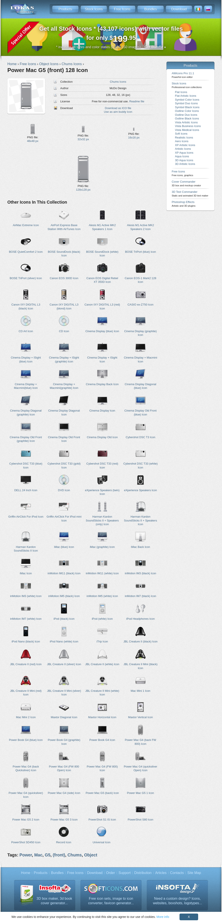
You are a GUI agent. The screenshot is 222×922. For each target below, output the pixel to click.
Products (65, 9)
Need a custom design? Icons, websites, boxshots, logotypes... (177, 901)
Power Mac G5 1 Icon (140, 793)
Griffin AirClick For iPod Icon (25, 516)
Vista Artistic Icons (186, 122)
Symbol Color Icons (187, 99)
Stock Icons (94, 9)
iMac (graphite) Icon (102, 547)
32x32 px (83, 139)
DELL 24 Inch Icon (25, 490)
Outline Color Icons (187, 111)
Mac (38, 855)
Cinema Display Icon (102, 410)
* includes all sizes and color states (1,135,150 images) (111, 47)
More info (163, 917)
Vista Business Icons (188, 126)
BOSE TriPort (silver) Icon (26, 278)
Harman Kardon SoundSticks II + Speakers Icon (140, 520)
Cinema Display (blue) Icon (102, 331)
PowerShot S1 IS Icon (102, 819)
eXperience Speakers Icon (140, 490)
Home (25, 873)
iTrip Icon (102, 641)
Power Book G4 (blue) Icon (26, 740)
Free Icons (122, 9)
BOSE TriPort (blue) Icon (140, 251)
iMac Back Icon (140, 547)
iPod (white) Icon (102, 618)
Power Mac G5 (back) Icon (102, 793)
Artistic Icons (183, 148)
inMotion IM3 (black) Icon (140, 573)
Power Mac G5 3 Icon (64, 819)
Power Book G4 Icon (102, 740)
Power (26, 855)
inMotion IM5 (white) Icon (102, 596)
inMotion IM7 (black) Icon (140, 596)
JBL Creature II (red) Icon (26, 664)
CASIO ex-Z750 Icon (140, 304)
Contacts (177, 873)
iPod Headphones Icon (140, 618)
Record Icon (63, 842)
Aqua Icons (182, 156)
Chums (74, 855)
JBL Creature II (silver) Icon (64, 664)
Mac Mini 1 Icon (140, 690)
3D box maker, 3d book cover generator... (54, 901)
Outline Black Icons (187, 118)
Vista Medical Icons (187, 130)
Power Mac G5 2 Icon (25, 819)
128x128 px (83, 189)
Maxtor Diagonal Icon (64, 717)
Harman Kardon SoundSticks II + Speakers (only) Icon (102, 520)
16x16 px (134, 137)
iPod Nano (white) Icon (64, 641)
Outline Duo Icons (186, 114)
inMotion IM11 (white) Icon (102, 573)
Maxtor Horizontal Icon (102, 717)
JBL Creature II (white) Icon (102, 664)
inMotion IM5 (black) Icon (64, 596)
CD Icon (64, 331)
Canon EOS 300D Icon (64, 278)
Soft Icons (181, 133)
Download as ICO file (118, 108)
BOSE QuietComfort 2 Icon (26, 251)
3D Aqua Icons (184, 160)
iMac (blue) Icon (64, 547)
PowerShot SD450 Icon (26, 842)
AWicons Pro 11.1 (183, 75)
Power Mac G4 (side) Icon (64, 793)
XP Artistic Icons (185, 145)
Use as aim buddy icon (118, 111)
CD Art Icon (26, 331)
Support (125, 873)
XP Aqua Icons (184, 152)
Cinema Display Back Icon (102, 384)
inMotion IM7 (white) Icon (26, 618)
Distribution (143, 873)
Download (179, 9)
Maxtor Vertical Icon (140, 717)
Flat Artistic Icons (185, 95)
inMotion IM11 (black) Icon (63, 573)
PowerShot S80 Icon (140, 819)
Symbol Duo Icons (186, 103)
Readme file (136, 101)
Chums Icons (118, 81)
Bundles (150, 9)
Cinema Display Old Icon (102, 437)
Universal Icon (101, 842)
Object (90, 855)
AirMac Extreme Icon (26, 225)
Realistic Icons (184, 137)
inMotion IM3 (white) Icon (26, 596)
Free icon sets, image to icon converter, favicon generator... (111, 901)
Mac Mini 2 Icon (26, 717)
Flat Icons (181, 92)
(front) (59, 855)
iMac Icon (26, 573)
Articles (160, 873)
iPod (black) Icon (64, 618)
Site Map (194, 873)
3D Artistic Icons (185, 164)
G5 (48, 855)
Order (110, 873)
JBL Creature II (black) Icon (140, 641)
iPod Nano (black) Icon (25, 641)
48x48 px (32, 141)
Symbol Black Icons (187, 107)
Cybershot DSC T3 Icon (140, 437)
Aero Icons (181, 141)
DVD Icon (64, 490)
